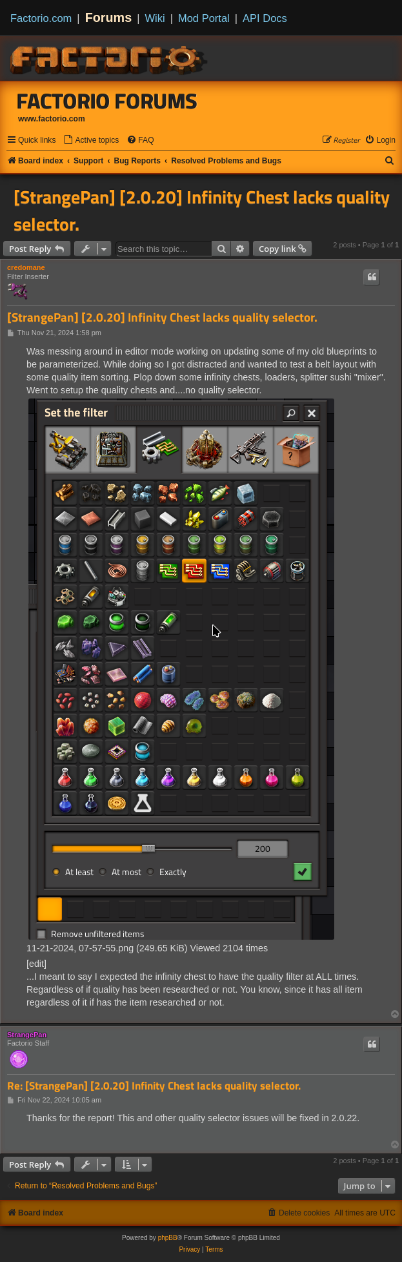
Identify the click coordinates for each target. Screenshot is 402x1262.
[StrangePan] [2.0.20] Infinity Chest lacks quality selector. (202, 210)
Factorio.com (41, 18)
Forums (108, 17)
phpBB (167, 1237)
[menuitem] (91, 140)
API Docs (265, 18)
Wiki (155, 18)
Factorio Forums (107, 101)
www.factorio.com (51, 118)
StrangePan (26, 1035)
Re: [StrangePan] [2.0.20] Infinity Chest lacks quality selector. (154, 1086)
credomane (26, 267)
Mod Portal (204, 18)
